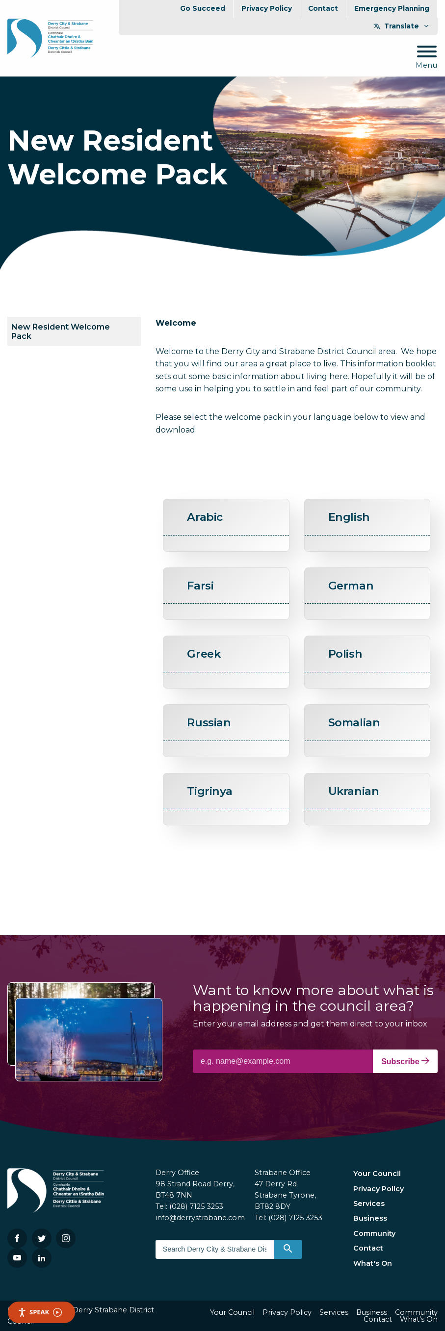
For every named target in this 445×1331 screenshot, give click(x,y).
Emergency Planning (391, 8)
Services (369, 1203)
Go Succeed (202, 8)
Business (370, 1218)
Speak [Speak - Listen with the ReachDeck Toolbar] (40, 1312)
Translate (401, 26)
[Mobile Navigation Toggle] (427, 58)
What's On (372, 1263)
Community (374, 1233)
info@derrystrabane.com (200, 1217)
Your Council (377, 1173)
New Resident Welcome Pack (60, 331)
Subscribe (405, 1061)
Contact (323, 8)
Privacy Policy (266, 8)
